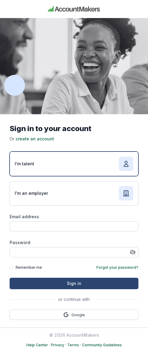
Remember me (29, 267)
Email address (24, 216)
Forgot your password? (117, 267)
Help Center (37, 345)
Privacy (57, 345)
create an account (35, 138)
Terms (73, 345)
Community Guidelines (102, 345)
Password (20, 242)
